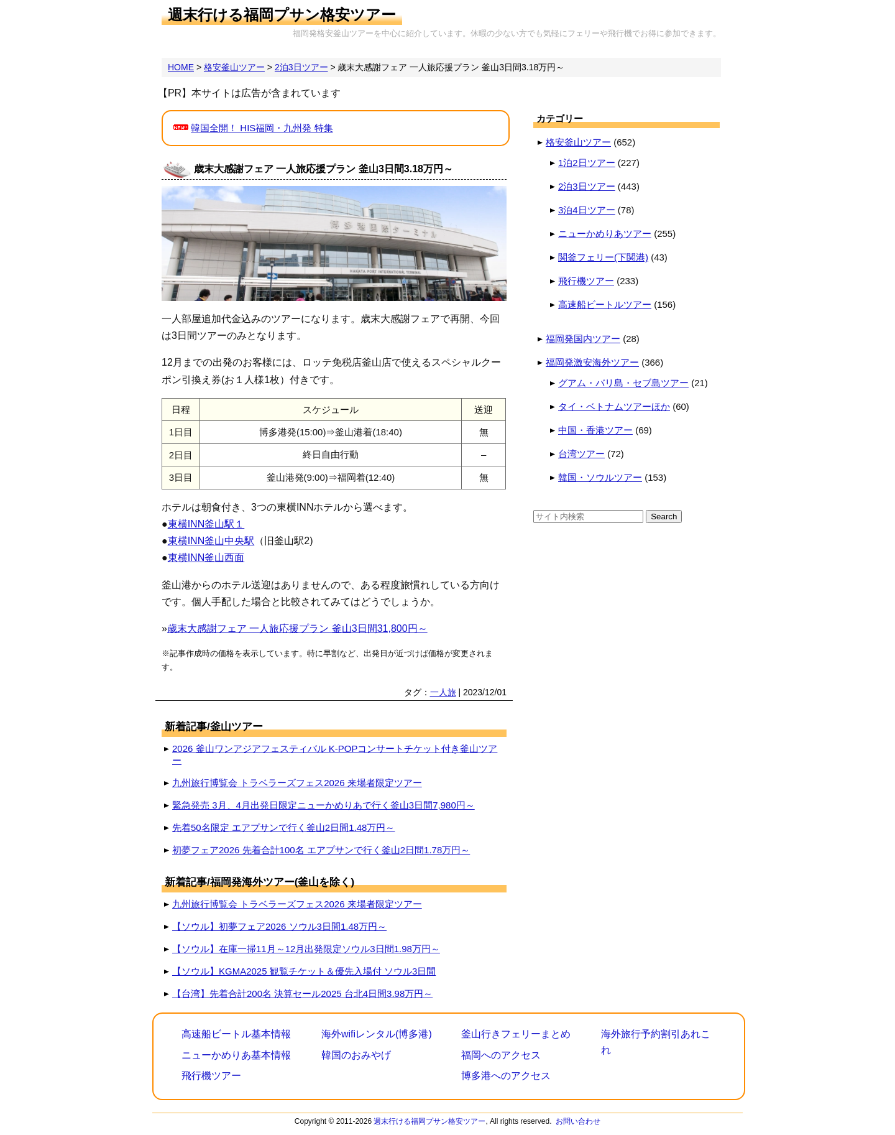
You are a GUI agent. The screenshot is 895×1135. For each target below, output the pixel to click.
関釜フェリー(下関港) (603, 257)
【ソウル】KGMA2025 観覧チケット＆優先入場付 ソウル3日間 (304, 971)
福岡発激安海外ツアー (592, 362)
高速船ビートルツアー (604, 304)
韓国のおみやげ (356, 1055)
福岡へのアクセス (501, 1055)
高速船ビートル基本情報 (236, 1034)
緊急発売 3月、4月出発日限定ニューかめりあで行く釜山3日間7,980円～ (323, 805)
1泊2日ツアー (586, 162)
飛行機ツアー (586, 281)
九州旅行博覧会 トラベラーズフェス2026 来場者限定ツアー (297, 782)
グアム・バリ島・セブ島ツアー (623, 383)
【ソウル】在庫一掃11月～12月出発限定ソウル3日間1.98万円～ (306, 948)
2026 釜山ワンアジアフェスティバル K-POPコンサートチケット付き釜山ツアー (334, 754)
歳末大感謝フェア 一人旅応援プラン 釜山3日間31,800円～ (297, 628)
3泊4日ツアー (586, 210)
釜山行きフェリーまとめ (516, 1034)
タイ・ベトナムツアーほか (614, 406)
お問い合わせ (578, 1121)
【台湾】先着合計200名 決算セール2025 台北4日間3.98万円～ (302, 993)
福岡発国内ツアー (583, 338)
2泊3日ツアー (586, 186)
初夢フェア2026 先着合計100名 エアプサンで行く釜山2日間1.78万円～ (321, 850)
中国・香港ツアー (595, 430)
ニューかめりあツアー (604, 233)
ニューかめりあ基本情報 (236, 1055)
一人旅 (443, 692)
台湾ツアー (581, 453)
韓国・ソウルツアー (600, 477)
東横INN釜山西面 (206, 557)
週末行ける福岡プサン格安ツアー (282, 14)
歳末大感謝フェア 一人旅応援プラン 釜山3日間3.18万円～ (323, 169)
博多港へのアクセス (506, 1075)
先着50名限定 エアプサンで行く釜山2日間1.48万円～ (283, 827)
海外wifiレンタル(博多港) (376, 1034)
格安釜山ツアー (578, 142)
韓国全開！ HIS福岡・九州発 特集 (262, 128)
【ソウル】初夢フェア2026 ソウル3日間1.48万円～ (279, 926)
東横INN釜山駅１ (206, 524)
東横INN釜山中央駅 (211, 540)
